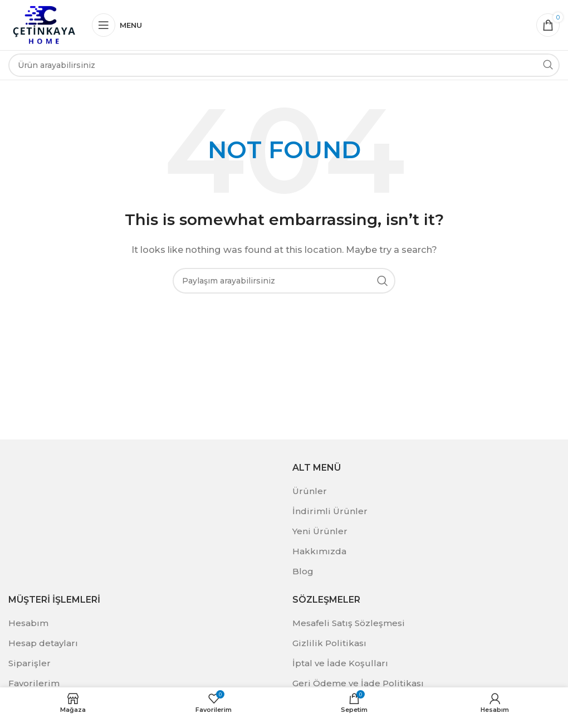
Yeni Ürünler (319, 531)
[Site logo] (44, 24)
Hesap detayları (43, 643)
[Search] (284, 65)
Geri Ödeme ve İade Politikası (358, 683)
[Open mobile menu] (117, 25)
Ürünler (309, 491)
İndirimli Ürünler (330, 511)
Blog (303, 571)
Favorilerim (34, 683)
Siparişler (29, 663)
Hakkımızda (319, 551)
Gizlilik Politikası (329, 643)
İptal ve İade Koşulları (340, 663)
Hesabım (28, 623)
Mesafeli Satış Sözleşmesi (348, 623)
